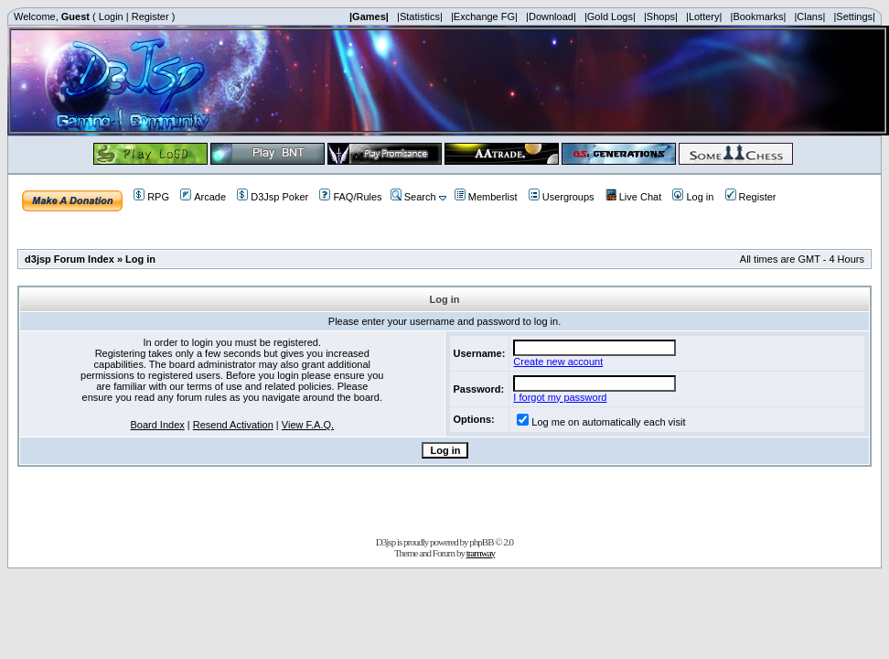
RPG (151, 196)
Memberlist (486, 196)
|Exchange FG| (484, 16)
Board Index (157, 424)
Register (150, 16)
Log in (692, 196)
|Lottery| (704, 16)
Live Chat (633, 196)
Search (413, 196)
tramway (480, 552)
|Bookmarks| (759, 16)
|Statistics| (420, 16)
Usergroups (561, 196)
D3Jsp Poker (272, 196)
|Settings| (853, 16)
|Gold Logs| (610, 16)
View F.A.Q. (308, 424)
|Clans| (809, 16)
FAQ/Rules (350, 196)
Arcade (203, 196)
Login (111, 16)
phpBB (481, 541)
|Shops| (661, 16)
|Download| (551, 16)
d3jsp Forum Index (69, 259)
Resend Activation (233, 424)
